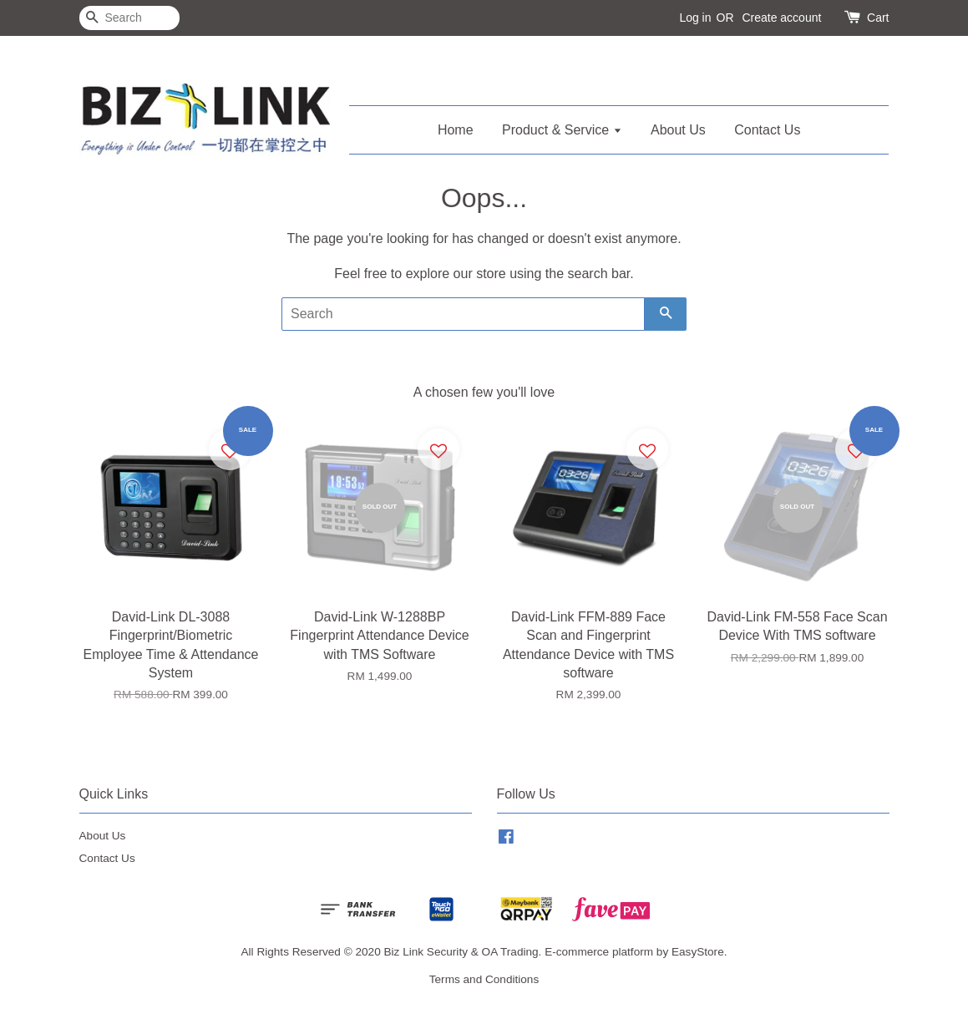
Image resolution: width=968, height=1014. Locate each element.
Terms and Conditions (484, 979)
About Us (678, 130)
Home (456, 130)
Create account (781, 17)
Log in (695, 17)
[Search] (129, 18)
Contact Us (767, 130)
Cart (878, 17)
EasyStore (698, 952)
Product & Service (562, 130)
